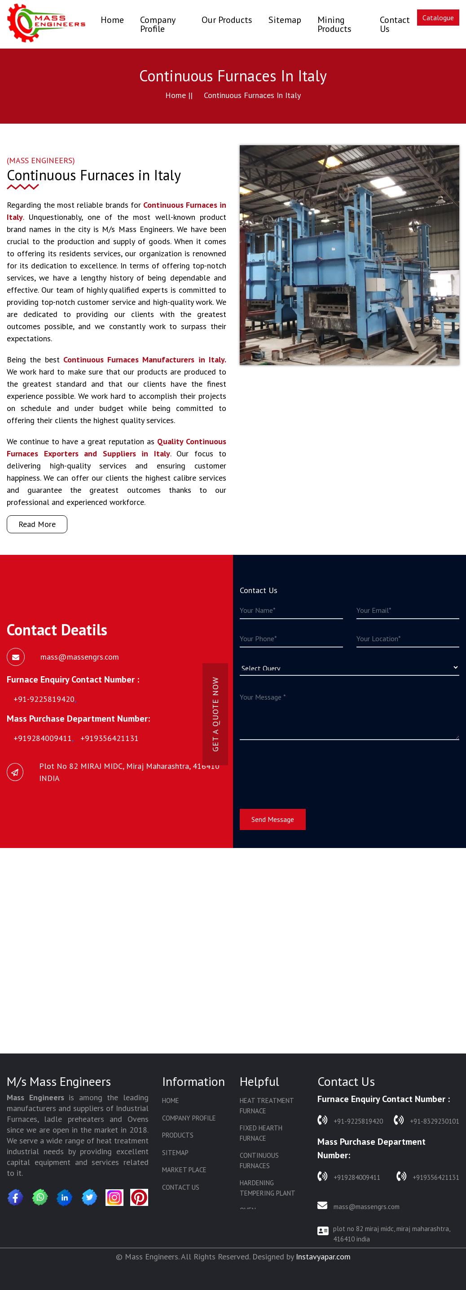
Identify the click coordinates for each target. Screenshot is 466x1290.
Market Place (184, 1169)
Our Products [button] (227, 20)
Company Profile (157, 24)
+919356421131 (427, 1176)
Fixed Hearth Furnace (261, 1133)
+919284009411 (348, 1176)
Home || (179, 95)
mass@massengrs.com (358, 1205)
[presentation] (308, 768)
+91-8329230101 (426, 1120)
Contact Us (395, 24)
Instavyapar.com (323, 1256)
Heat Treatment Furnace (267, 1105)
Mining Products (334, 24)
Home (112, 19)
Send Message (272, 819)
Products (177, 1135)
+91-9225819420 (350, 1120)
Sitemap (284, 20)
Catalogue (438, 17)
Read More (37, 524)
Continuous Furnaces (259, 1160)
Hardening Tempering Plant (267, 1187)
